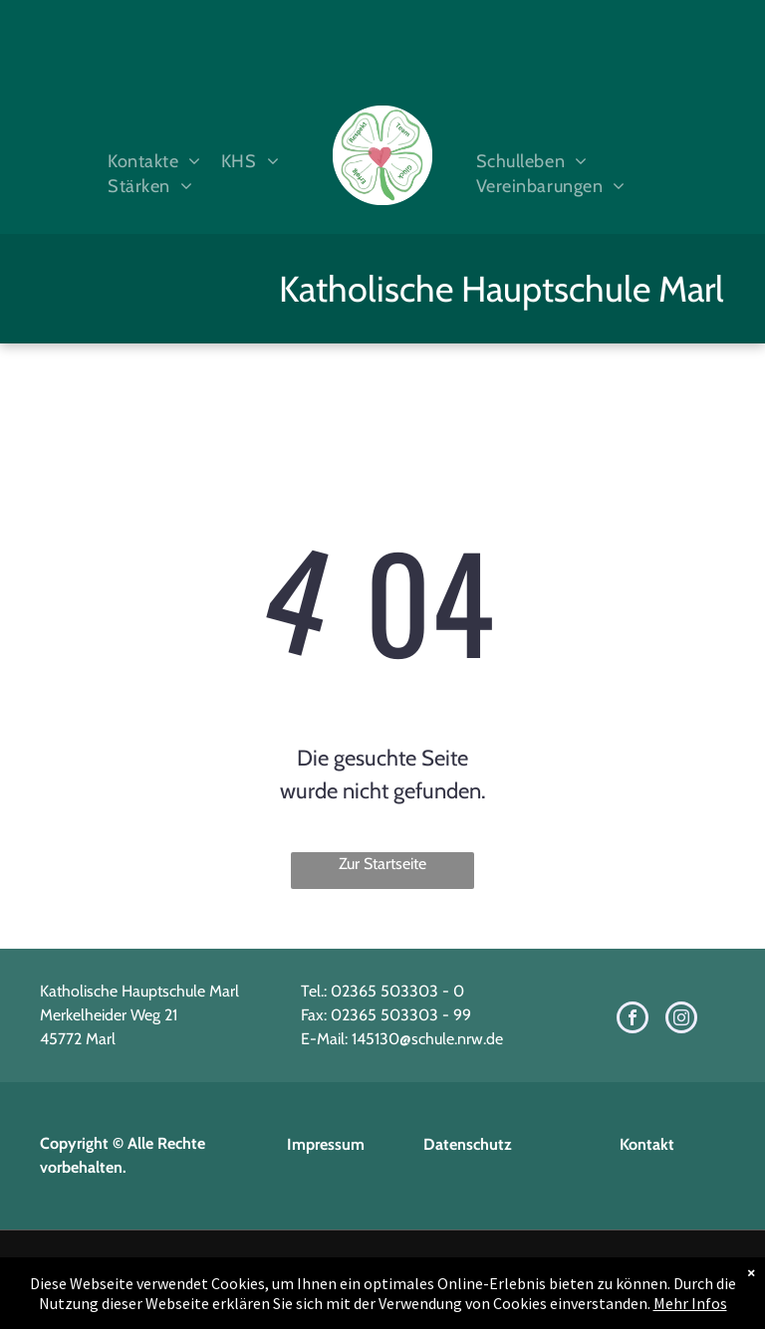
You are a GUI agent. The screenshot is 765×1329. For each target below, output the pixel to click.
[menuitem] (149, 161)
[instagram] (681, 1019)
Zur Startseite (382, 863)
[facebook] (632, 1019)
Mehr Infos (690, 1303)
